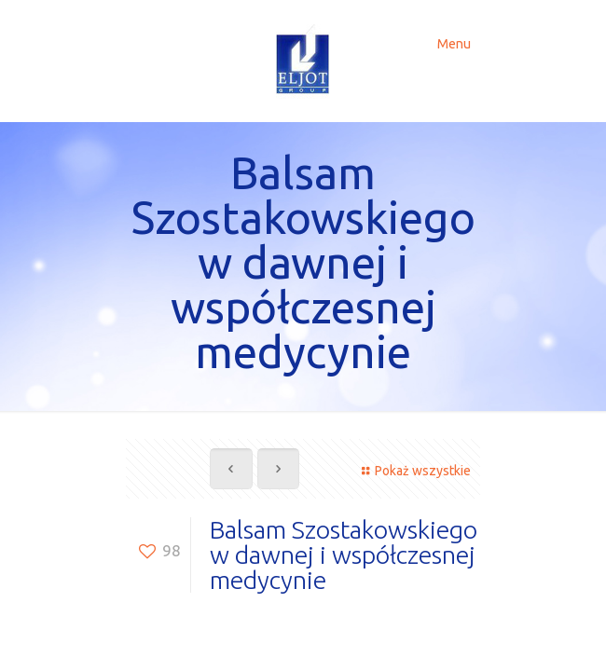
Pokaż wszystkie (413, 470)
